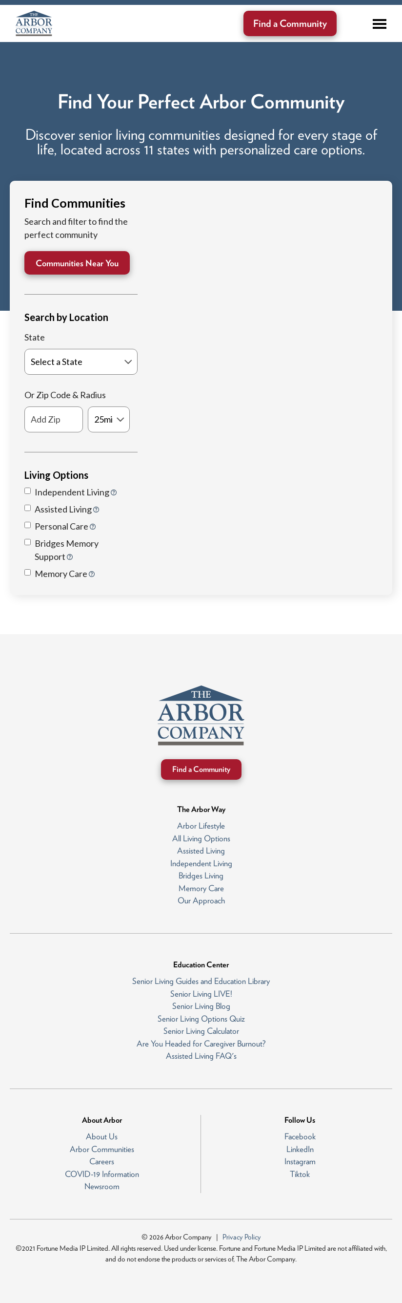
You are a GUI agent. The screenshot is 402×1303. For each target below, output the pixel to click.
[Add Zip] (53, 419)
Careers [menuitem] (101, 1161)
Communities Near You (77, 263)
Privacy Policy (241, 1237)
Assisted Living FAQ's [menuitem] (201, 1056)
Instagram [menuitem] (300, 1161)
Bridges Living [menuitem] (201, 875)
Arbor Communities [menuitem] (102, 1149)
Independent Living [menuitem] (201, 863)
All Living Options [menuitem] (201, 838)
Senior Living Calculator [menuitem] (201, 1031)
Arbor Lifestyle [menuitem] (201, 826)
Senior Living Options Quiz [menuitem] (201, 1019)
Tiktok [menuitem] (300, 1174)
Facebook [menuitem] (300, 1136)
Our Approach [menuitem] (201, 900)
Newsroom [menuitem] (102, 1186)
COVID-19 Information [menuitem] (102, 1174)
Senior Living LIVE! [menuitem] (201, 994)
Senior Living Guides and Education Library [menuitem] (201, 981)
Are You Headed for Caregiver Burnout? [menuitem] (201, 1043)
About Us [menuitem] (102, 1136)
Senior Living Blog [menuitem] (201, 1006)
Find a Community (290, 23)
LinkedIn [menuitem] (300, 1149)
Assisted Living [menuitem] (201, 850)
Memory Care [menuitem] (201, 888)
